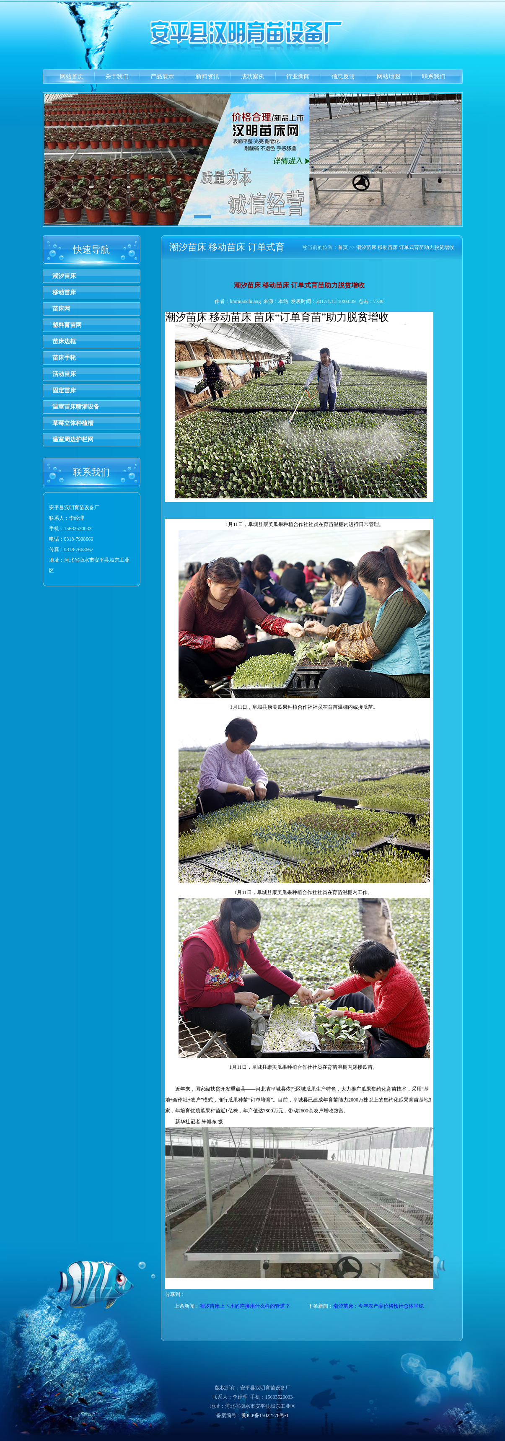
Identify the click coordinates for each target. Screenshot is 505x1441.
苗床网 (61, 309)
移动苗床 (64, 292)
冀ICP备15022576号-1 (265, 1415)
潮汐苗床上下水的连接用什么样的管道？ (244, 1306)
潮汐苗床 (64, 276)
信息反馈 (343, 76)
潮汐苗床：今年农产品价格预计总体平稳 (378, 1306)
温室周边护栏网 (72, 439)
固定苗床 (64, 390)
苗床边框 (64, 341)
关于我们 (117, 76)
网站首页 (71, 76)
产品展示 (162, 76)
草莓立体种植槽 (72, 423)
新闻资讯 (207, 76)
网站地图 (388, 76)
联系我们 (433, 76)
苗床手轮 (64, 358)
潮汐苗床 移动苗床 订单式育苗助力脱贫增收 (405, 247)
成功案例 (252, 76)
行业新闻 (298, 76)
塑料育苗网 (67, 325)
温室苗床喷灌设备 (75, 407)
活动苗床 (64, 374)
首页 (343, 247)
